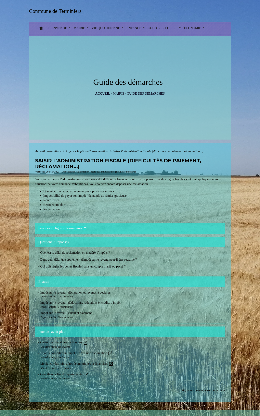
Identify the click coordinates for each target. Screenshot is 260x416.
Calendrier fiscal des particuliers (64, 342)
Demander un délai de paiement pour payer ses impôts (79, 191)
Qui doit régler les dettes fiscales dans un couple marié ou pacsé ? (83, 266)
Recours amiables (54, 204)
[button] (41, 29)
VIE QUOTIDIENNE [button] (106, 28)
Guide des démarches (146, 93)
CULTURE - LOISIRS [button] (163, 28)
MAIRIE (118, 93)
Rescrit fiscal (51, 200)
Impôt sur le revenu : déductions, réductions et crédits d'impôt (80, 302)
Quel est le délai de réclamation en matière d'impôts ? (75, 252)
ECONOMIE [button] (193, 28)
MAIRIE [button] (80, 28)
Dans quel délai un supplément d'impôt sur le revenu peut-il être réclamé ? (88, 259)
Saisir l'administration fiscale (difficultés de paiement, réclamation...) (158, 151)
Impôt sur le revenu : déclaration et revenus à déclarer (75, 292)
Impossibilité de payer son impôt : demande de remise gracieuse (85, 195)
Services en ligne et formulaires (60, 228)
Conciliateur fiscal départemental (64, 374)
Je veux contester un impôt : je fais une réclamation (76, 353)
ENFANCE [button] (134, 28)
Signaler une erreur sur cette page (203, 390)
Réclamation (51, 209)
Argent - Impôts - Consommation (87, 151)
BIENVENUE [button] (58, 28)
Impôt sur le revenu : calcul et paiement (66, 313)
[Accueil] (56, 11)
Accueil (102, 93)
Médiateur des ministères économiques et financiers (76, 363)
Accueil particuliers (48, 151)
